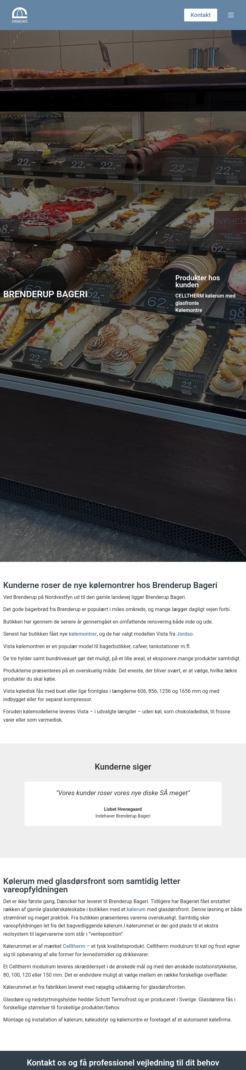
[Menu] (231, 15)
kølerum (136, 909)
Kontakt (201, 15)
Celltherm (74, 946)
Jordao (184, 634)
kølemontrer (83, 634)
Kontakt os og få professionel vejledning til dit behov (123, 1062)
